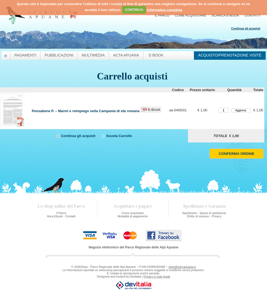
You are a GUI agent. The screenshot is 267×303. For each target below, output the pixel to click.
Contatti (252, 15)
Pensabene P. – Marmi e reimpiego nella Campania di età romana (85, 111)
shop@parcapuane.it (182, 266)
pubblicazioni (58, 55)
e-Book (156, 55)
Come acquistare (190, 15)
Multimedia (93, 55)
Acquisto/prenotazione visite (229, 55)
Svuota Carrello (119, 136)
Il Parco (162, 15)
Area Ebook (54, 216)
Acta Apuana (126, 55)
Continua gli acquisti (78, 136)
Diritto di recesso (198, 216)
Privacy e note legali (156, 276)
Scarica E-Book (225, 15)
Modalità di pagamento (133, 216)
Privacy (216, 216)
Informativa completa (164, 10)
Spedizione (189, 213)
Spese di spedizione (213, 213)
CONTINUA (134, 10)
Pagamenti (25, 55)
